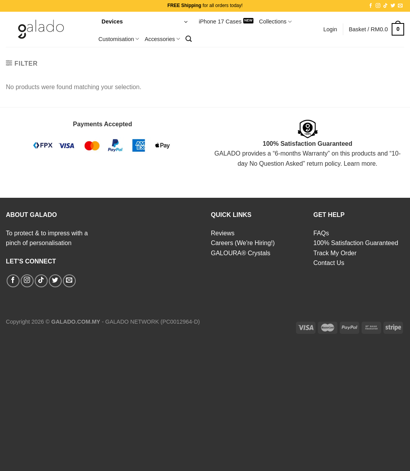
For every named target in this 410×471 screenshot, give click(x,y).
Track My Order (335, 253)
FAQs (321, 233)
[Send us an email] (400, 6)
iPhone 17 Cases (220, 21)
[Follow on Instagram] (378, 6)
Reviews (222, 233)
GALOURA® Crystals (240, 253)
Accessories (162, 39)
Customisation (118, 39)
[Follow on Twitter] (392, 6)
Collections (275, 21)
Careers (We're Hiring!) (243, 243)
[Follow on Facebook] (370, 6)
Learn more (360, 163)
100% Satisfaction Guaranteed (356, 243)
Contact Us (329, 263)
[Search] (188, 39)
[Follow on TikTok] (385, 6)
